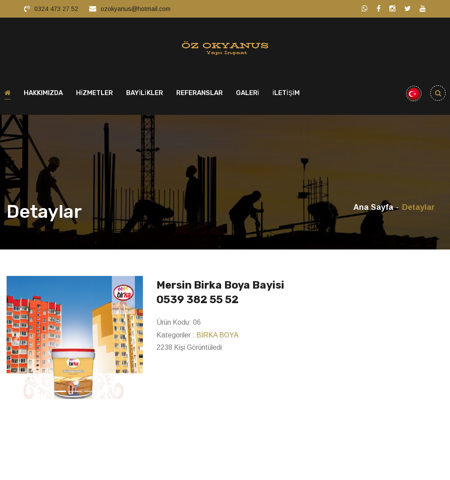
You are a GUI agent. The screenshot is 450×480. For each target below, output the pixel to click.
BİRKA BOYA (217, 337)
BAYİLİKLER (144, 95)
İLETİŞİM (286, 95)
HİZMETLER (94, 95)
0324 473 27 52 (56, 8)
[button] (17, 341)
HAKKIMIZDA (43, 95)
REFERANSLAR (199, 95)
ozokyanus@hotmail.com (136, 8)
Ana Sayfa (373, 209)
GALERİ (247, 95)
